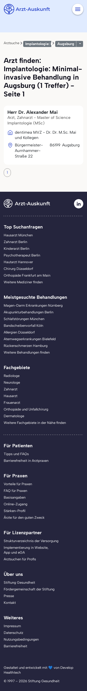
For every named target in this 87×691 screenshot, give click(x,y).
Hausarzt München (18, 235)
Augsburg (65, 44)
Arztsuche (11, 43)
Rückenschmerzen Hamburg (26, 346)
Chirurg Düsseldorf (18, 269)
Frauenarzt (12, 403)
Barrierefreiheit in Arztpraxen (26, 461)
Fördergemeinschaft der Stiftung (29, 589)
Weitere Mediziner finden (23, 282)
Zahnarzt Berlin (15, 242)
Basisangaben (15, 497)
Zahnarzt (10, 389)
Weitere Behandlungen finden (27, 352)
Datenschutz (13, 633)
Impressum (12, 626)
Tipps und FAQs (16, 454)
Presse (9, 596)
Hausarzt (10, 396)
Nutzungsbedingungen (21, 639)
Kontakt (10, 603)
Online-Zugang (15, 504)
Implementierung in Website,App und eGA (26, 550)
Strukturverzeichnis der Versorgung (31, 541)
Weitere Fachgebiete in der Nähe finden (35, 423)
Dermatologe (14, 416)
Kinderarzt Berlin (16, 249)
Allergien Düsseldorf (19, 332)
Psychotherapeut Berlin (22, 255)
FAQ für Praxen (15, 491)
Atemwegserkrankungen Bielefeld (30, 339)
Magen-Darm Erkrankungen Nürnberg (33, 305)
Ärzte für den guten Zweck (24, 517)
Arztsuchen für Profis (20, 559)
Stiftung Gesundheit (19, 582)
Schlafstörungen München (24, 319)
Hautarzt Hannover (18, 262)
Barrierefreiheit (15, 646)
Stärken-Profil (14, 511)
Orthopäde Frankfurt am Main (27, 275)
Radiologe (11, 376)
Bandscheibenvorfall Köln (23, 326)
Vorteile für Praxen (18, 484)
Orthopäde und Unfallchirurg (26, 409)
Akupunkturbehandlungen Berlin (28, 312)
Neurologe (12, 382)
